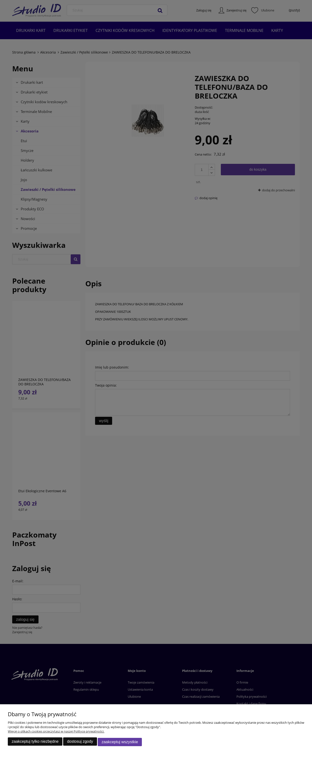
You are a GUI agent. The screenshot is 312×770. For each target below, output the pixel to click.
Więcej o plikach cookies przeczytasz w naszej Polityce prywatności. (56, 732)
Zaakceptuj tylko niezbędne (35, 742)
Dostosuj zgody (80, 742)
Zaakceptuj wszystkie (120, 742)
